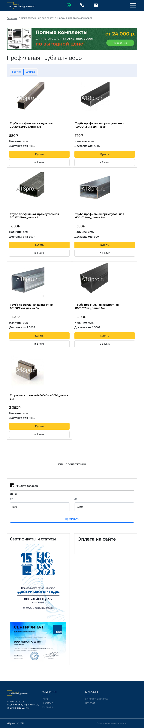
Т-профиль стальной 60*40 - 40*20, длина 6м (39, 397)
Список (30, 71)
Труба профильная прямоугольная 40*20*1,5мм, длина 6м (99, 125)
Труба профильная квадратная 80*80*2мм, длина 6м (97, 306)
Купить (39, 154)
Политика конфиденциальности (111, 723)
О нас (45, 699)
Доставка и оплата (96, 699)
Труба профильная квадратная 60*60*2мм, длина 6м (31, 306)
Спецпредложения (72, 464)
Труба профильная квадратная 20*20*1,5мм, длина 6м (31, 125)
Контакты (47, 707)
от (11, 499)
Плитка (16, 71)
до (75, 499)
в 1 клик (39, 162)
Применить (72, 519)
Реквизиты (48, 703)
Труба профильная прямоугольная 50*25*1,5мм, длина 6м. (34, 215)
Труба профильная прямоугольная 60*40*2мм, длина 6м (99, 215)
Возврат (90, 703)
